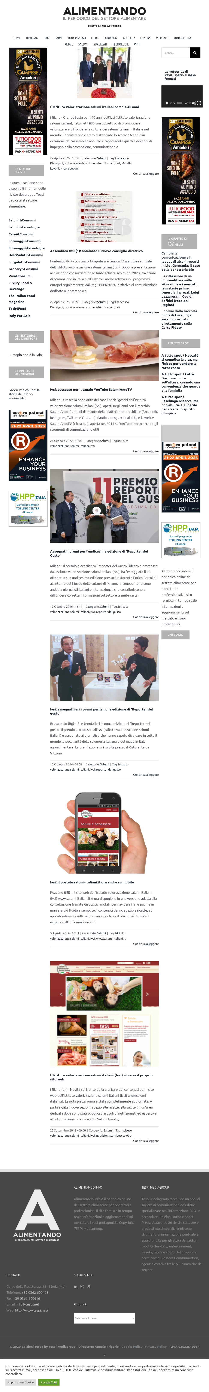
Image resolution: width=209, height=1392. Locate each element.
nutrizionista (104, 1135)
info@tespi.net (27, 1304)
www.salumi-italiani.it (111, 938)
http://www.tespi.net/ (31, 1310)
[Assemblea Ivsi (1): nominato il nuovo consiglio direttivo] (104, 216)
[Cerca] (195, 52)
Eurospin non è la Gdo (25, 354)
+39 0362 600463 (35, 1292)
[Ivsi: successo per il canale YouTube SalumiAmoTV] (104, 355)
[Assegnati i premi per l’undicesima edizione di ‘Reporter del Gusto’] (104, 506)
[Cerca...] (175, 52)
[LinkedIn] (75, 1286)
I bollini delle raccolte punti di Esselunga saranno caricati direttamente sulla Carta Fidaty (179, 319)
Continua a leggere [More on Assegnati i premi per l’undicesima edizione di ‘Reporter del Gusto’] (146, 617)
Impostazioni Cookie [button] (21, 1382)
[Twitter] (89, 1286)
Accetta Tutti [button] (49, 1382)
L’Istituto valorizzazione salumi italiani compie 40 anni (94, 107)
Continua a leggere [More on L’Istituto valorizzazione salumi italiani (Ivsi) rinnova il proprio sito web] (146, 1140)
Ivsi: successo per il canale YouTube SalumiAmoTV (91, 389)
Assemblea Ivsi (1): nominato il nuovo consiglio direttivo (96, 250)
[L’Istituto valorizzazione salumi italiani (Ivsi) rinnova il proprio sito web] (104, 1013)
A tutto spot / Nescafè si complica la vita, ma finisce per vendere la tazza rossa (179, 361)
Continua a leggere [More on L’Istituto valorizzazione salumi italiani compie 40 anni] (146, 173)
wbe (128, 1135)
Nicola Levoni (69, 168)
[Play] (167, 103)
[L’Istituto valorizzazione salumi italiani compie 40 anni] (104, 72)
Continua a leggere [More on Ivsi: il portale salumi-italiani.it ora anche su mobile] (146, 943)
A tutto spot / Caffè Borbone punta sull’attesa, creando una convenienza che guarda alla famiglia (180, 382)
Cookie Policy (131, 1346)
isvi (92, 611)
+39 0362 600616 (26, 1298)
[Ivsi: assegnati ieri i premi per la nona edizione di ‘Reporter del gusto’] (104, 668)
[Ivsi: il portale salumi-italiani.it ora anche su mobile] (104, 833)
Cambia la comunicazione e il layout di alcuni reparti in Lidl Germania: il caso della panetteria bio (180, 261)
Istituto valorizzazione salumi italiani (89, 163)
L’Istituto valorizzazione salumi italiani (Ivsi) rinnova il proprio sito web (101, 1077)
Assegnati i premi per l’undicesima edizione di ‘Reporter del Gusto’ (99, 553)
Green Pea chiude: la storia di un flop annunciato (24, 394)
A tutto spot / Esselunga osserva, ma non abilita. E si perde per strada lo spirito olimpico (179, 404)
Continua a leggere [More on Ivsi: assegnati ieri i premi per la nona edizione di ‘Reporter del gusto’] (146, 774)
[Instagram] (82, 1286)
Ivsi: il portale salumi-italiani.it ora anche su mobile (92, 882)
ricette (119, 1135)
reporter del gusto (108, 611)
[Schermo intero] (197, 103)
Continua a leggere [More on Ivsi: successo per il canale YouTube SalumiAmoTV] (146, 451)
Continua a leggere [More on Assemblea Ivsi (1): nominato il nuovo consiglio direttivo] (146, 312)
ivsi (118, 163)
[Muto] (193, 103)
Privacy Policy (156, 1346)
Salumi (101, 158)
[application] (180, 96)
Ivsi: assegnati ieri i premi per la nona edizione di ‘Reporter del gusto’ (101, 711)
